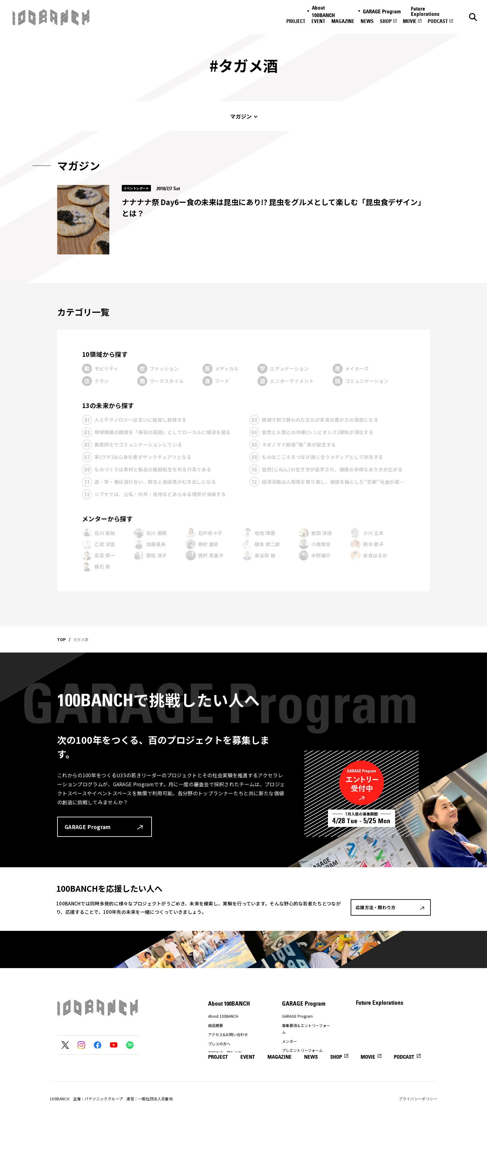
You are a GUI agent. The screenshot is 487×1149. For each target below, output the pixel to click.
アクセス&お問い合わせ (228, 1034)
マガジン (241, 116)
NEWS (367, 21)
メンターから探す (107, 518)
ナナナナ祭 (217, 1062)
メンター (289, 1041)
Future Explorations (425, 11)
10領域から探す (105, 354)
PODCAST (438, 21)
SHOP (386, 21)
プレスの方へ (219, 1043)
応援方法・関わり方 (225, 1052)
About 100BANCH (323, 11)
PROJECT (295, 21)
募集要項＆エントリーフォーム (306, 1029)
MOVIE (409, 21)
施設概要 (215, 1025)
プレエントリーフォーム (302, 1050)
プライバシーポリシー (418, 1126)
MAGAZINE (342, 21)
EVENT (318, 21)
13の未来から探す (108, 405)
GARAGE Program (382, 11)
